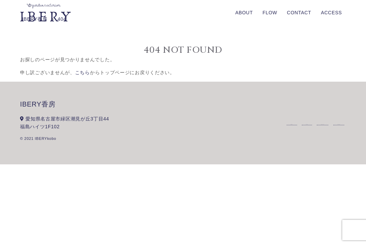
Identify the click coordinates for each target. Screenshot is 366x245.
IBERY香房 (38, 104)
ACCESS (331, 12)
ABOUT (244, 12)
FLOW (269, 12)
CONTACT (299, 12)
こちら (82, 72)
